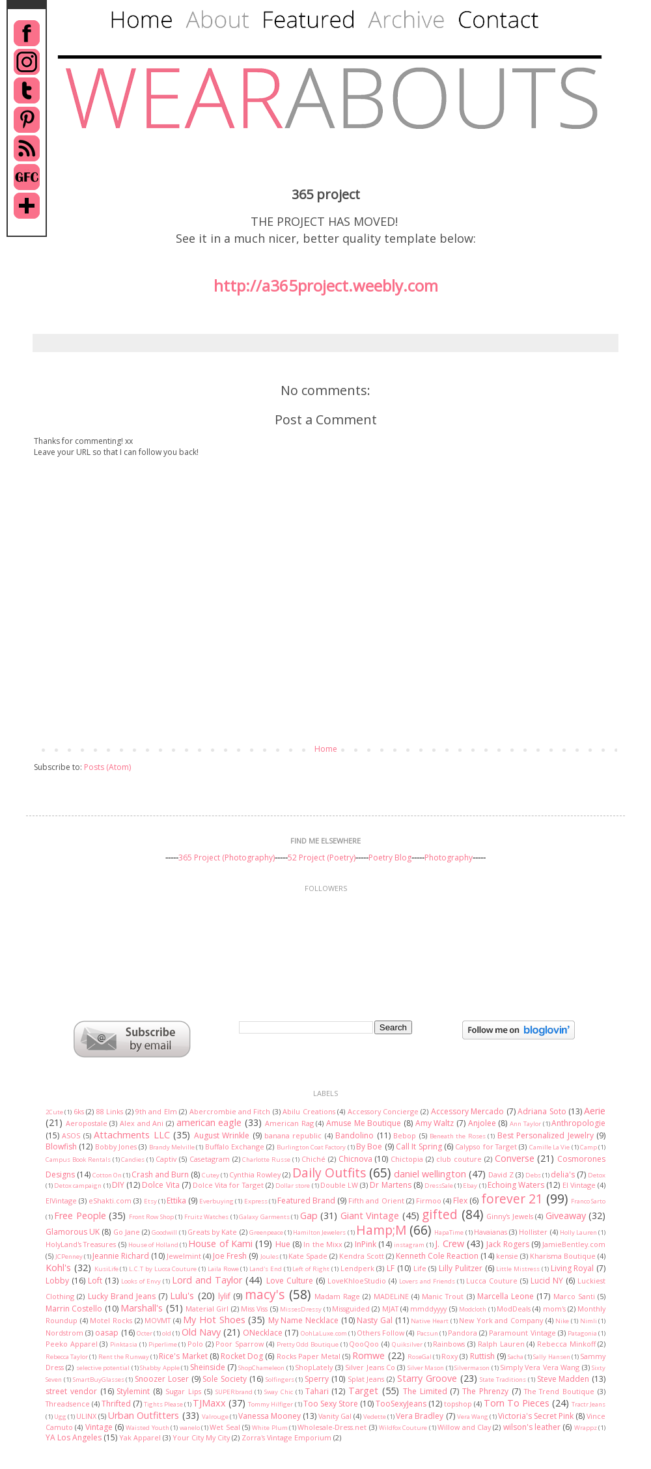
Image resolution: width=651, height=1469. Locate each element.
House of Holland (153, 1245)
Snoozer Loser (162, 1378)
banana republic (293, 1135)
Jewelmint (184, 1256)
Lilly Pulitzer (460, 1268)
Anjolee (482, 1123)
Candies (133, 1159)
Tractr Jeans (588, 1404)
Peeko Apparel (72, 1344)
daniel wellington (430, 1174)
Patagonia (582, 1333)
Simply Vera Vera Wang (539, 1367)
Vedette (374, 1416)
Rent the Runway (123, 1356)
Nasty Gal (375, 1320)
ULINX (86, 1416)
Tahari (317, 1391)
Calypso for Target (486, 1146)
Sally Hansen (551, 1356)
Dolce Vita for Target (228, 1185)
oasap (106, 1332)
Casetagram (209, 1159)
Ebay (470, 1185)
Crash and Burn (160, 1174)
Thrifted (116, 1403)
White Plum (269, 1427)
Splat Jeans (366, 1379)
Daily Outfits (329, 1172)
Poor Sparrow (239, 1344)
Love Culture (289, 1280)
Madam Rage (337, 1296)
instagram (409, 1245)
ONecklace (263, 1332)
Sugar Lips (183, 1391)
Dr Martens (390, 1184)
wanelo (190, 1427)
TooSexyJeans (401, 1403)
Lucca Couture (492, 1280)
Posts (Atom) (107, 767)
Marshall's (141, 1308)
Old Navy (201, 1332)
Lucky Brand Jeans (122, 1296)
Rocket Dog (242, 1356)
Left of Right (310, 1269)
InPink (365, 1244)
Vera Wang (472, 1416)
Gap (309, 1215)
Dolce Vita (160, 1184)
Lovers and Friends (427, 1281)
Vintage (99, 1427)
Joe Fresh (230, 1255)
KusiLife (106, 1269)
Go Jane (126, 1232)
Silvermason (472, 1368)
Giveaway (566, 1215)
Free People (79, 1215)
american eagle (209, 1122)
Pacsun (427, 1333)
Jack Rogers (507, 1244)
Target (363, 1390)
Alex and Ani (141, 1123)
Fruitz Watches (206, 1217)
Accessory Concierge (383, 1111)
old (166, 1333)
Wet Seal (225, 1427)
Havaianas (490, 1232)
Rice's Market (183, 1356)
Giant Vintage (369, 1215)
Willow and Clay (464, 1427)
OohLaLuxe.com (324, 1333)
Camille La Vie (549, 1147)
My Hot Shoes (214, 1319)
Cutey (210, 1175)
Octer (144, 1333)
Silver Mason (426, 1368)
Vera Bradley (419, 1415)
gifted (440, 1214)
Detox (596, 1175)
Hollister (533, 1232)
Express (256, 1201)
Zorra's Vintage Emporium (286, 1437)
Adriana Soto (542, 1111)
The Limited (425, 1391)
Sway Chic (278, 1392)
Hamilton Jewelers (319, 1232)
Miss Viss (254, 1308)
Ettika (176, 1200)
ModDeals (514, 1308)
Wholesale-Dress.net (332, 1427)
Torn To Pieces (516, 1403)
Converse (514, 1158)
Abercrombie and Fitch (230, 1111)
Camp (588, 1147)
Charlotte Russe (266, 1159)
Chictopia (407, 1159)
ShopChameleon (261, 1368)
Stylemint (133, 1391)
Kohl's (58, 1267)
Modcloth (472, 1309)
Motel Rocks (111, 1320)
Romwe (368, 1355)
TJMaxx (209, 1403)
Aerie (594, 1111)
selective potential (103, 1368)
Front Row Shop (151, 1217)
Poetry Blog (389, 857)
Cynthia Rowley (255, 1174)
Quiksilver (407, 1344)
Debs (533, 1175)
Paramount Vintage (522, 1333)
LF (391, 1268)
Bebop (404, 1135)
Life (419, 1268)
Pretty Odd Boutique (308, 1344)
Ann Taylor (525, 1123)
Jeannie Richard (120, 1255)
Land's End (265, 1269)
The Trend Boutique (559, 1391)
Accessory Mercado (467, 1111)
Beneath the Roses (458, 1136)
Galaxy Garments (264, 1217)
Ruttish (482, 1356)
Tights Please (163, 1404)
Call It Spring (419, 1146)
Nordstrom (64, 1333)
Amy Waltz (434, 1123)
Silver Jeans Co (370, 1367)
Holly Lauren (578, 1232)
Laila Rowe (223, 1269)
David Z (501, 1174)
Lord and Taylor (207, 1280)
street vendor (71, 1391)
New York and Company (501, 1320)
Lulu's (182, 1295)
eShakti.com (110, 1200)
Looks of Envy (141, 1281)
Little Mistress (518, 1269)
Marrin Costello (74, 1308)
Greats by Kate (212, 1232)
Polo (195, 1344)
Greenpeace (266, 1232)
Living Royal (572, 1268)
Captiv (166, 1159)
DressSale (438, 1185)
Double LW (339, 1185)
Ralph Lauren (501, 1344)
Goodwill (164, 1232)
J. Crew (449, 1243)
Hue (282, 1244)
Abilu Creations (309, 1111)
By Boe (369, 1146)
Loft (95, 1280)
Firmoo (428, 1200)
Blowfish (61, 1146)
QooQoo (364, 1344)
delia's (563, 1174)
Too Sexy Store (330, 1403)
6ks (79, 1111)
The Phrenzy (485, 1391)
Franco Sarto (588, 1201)
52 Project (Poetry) (321, 857)
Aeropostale (86, 1123)
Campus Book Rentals (78, 1159)
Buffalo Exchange (234, 1146)
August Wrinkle (221, 1135)
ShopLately (314, 1367)
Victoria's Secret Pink (536, 1415)
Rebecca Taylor (67, 1356)
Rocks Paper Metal (308, 1356)
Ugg (60, 1416)
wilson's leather (532, 1427)
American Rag (289, 1123)
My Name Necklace (303, 1320)
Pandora (462, 1333)
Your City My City (201, 1437)
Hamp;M (381, 1230)
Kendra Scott (361, 1256)
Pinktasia (123, 1344)
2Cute (54, 1112)
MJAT (390, 1308)
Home (325, 748)
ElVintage (61, 1200)
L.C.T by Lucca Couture (163, 1269)
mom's (554, 1308)
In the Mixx (322, 1244)
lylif (224, 1296)
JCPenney (69, 1256)
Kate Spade (307, 1256)
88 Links (109, 1111)
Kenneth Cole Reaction (437, 1255)
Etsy (150, 1201)
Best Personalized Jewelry (545, 1135)
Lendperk (357, 1268)
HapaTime (449, 1232)
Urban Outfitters (143, 1415)
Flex (460, 1200)
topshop (458, 1403)
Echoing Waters (516, 1184)
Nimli (588, 1321)
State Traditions (503, 1379)
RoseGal (420, 1356)
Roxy (449, 1356)
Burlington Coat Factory (311, 1147)
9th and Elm (156, 1111)
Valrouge (215, 1416)
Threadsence (68, 1403)
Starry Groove (427, 1378)
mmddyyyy (428, 1308)
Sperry (317, 1378)
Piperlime (162, 1344)
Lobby (57, 1280)
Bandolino (354, 1135)
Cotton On (107, 1175)
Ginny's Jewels (509, 1216)
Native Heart (430, 1321)
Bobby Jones (116, 1146)
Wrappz (585, 1427)
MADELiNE (391, 1296)
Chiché (313, 1159)
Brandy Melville (172, 1147)
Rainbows (449, 1344)
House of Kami (220, 1243)
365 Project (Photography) (226, 857)
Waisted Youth (147, 1427)
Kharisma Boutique (563, 1256)
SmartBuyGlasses (98, 1379)
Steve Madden (563, 1378)
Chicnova (355, 1158)
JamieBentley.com (573, 1244)
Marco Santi (574, 1296)
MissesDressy (301, 1309)
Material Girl (207, 1308)
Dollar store (292, 1185)
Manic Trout (443, 1296)
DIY (118, 1184)
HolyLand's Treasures (81, 1244)
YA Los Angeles (74, 1437)
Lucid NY (547, 1280)
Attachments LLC (131, 1135)
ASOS (71, 1135)
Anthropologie (578, 1123)
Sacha (515, 1356)
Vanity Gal (335, 1416)
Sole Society (224, 1378)
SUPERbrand (234, 1392)
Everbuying (216, 1201)
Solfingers (280, 1379)
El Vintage (579, 1185)
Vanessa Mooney (269, 1415)
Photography (448, 857)
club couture (459, 1159)
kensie (507, 1256)
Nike (562, 1321)
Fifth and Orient (376, 1200)
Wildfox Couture (403, 1427)
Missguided (351, 1308)
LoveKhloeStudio (356, 1280)
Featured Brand (306, 1200)
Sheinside (207, 1367)
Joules (269, 1256)
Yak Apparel (140, 1437)
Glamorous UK (73, 1231)
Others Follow (380, 1333)
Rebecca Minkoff (566, 1344)
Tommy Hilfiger (270, 1404)
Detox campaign (78, 1185)
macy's (264, 1294)
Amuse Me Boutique (363, 1123)
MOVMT (158, 1320)
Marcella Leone (505, 1296)
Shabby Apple (159, 1368)
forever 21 (512, 1198)
